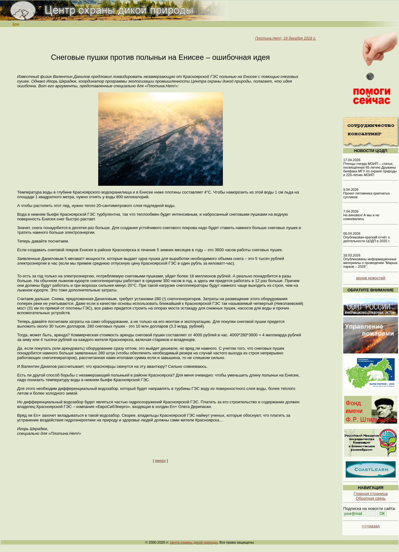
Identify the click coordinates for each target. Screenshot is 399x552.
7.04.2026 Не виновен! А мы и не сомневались (361, 215)
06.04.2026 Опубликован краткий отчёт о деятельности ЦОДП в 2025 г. (366, 237)
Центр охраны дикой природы (194, 542)
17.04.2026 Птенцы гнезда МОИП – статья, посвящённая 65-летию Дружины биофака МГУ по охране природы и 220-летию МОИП (370, 167)
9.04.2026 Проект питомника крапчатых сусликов (366, 193)
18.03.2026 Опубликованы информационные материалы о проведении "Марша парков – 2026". (370, 260)
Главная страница (370, 493)
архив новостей (370, 278)
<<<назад (371, 526)
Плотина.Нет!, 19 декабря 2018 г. (285, 38)
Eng (15, 24)
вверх (160, 460)
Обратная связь (371, 498)
